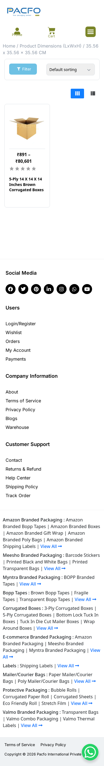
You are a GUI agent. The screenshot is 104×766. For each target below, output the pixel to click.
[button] (90, 32)
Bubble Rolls (64, 690)
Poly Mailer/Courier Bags (43, 681)
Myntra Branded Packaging (57, 650)
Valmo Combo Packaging (32, 719)
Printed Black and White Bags (37, 562)
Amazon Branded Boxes (75, 526)
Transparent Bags (80, 712)
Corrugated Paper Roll (26, 697)
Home (9, 46)
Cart (51, 36)
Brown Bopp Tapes (50, 593)
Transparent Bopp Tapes (44, 599)
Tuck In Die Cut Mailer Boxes (49, 621)
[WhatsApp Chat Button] (90, 752)
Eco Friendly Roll (20, 703)
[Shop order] (70, 69)
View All (51, 546)
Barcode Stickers (82, 555)
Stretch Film (54, 703)
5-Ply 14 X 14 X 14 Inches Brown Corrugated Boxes (26, 184)
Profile (17, 35)
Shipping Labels (36, 666)
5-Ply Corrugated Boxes (27, 615)
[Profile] (17, 31)
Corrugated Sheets (73, 697)
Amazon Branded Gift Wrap (34, 533)
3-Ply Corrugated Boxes (68, 608)
